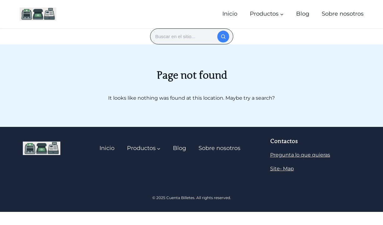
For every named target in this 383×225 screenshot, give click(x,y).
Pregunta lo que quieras (300, 155)
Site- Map (282, 169)
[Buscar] (223, 36)
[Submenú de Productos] (282, 14)
